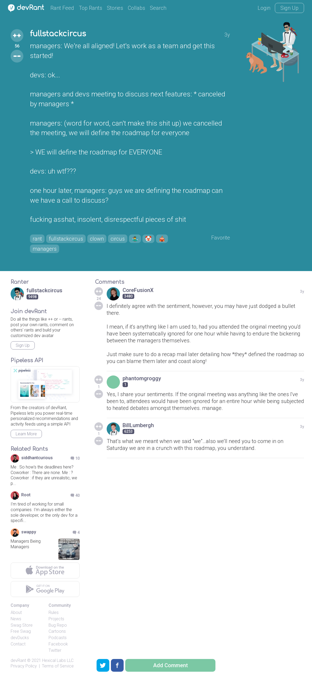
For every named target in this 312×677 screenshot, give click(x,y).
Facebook (58, 644)
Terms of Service (58, 666)
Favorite (220, 237)
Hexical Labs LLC (57, 660)
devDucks (20, 637)
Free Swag (21, 631)
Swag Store (22, 625)
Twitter (55, 650)
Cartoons (57, 631)
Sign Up (289, 8)
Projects (56, 618)
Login (264, 8)
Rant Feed (62, 8)
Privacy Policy (24, 666)
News (16, 618)
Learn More (26, 433)
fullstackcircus (58, 34)
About (16, 612)
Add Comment (170, 665)
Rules (54, 612)
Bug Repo (58, 625)
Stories (115, 8)
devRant (18, 660)
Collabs (136, 8)
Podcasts (58, 637)
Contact (18, 644)
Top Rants (90, 8)
